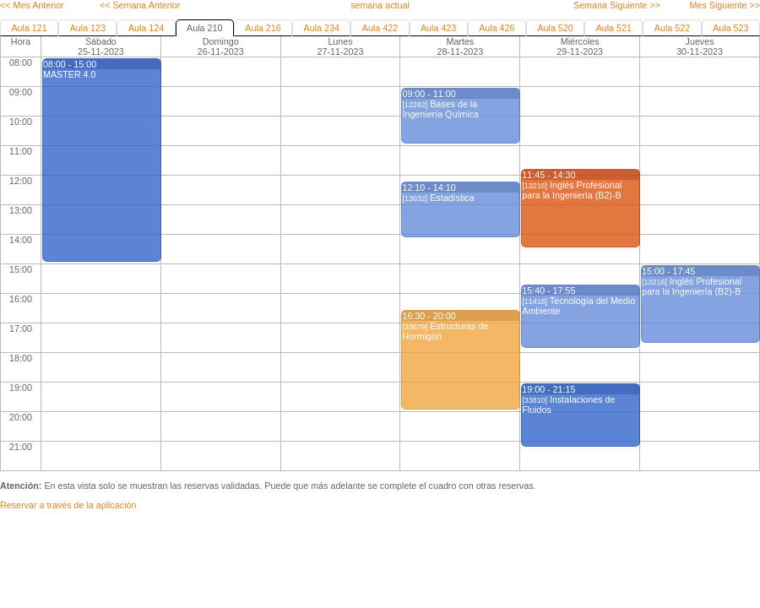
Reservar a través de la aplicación (68, 505)
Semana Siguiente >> (616, 5)
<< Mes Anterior (32, 5)
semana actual (380, 5)
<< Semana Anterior (140, 5)
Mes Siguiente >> (725, 5)
